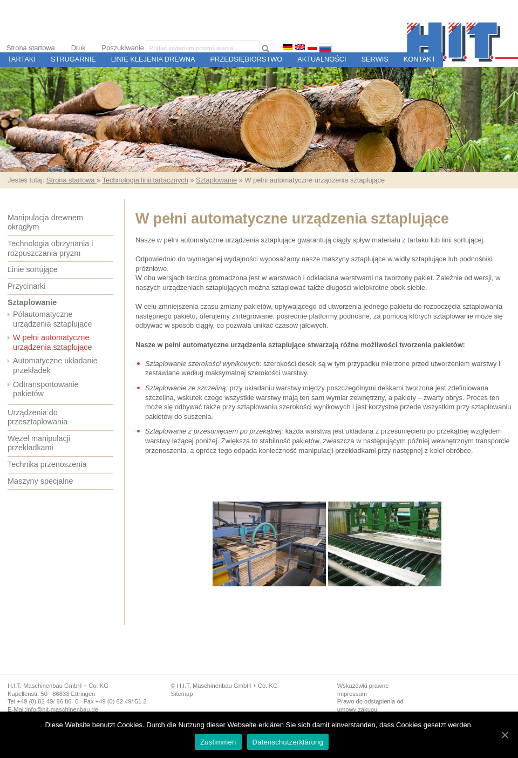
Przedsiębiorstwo (246, 59)
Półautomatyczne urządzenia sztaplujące (52, 319)
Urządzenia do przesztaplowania (37, 417)
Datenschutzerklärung (288, 742)
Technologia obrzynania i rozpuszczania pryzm (50, 248)
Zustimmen (218, 742)
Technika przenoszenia (47, 464)
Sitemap (182, 694)
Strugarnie (73, 59)
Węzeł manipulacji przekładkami (39, 443)
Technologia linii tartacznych (145, 180)
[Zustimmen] (504, 734)
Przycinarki (26, 286)
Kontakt (420, 59)
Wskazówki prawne (363, 685)
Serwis (375, 59)
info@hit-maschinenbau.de (62, 709)
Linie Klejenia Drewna (153, 59)
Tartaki (22, 59)
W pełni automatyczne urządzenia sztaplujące (52, 342)
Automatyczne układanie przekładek (55, 365)
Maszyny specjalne (40, 481)
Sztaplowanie (216, 180)
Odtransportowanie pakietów (46, 389)
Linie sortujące (33, 269)
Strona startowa (30, 48)
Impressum (352, 694)
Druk (78, 48)
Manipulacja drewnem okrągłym (45, 222)
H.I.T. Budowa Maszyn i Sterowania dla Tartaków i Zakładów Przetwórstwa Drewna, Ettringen (462, 42)
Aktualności (321, 59)
